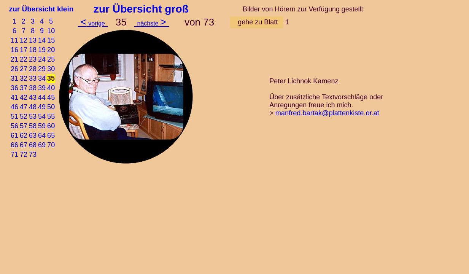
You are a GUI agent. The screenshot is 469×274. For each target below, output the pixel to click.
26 (14, 69)
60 (51, 126)
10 (51, 31)
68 (33, 145)
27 (23, 69)
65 (51, 135)
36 (14, 88)
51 (14, 116)
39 (42, 88)
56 (14, 126)
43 (33, 97)
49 (42, 107)
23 (33, 59)
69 (42, 145)
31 (14, 78)
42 (23, 97)
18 (33, 50)
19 (42, 50)
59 (42, 126)
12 (23, 40)
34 (42, 78)
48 (33, 107)
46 (14, 107)
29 (42, 69)
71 (14, 154)
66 (14, 145)
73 (33, 154)
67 (23, 145)
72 (23, 154)
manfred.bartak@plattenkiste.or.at (327, 113)
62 (23, 135)
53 (33, 116)
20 (51, 50)
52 (23, 116)
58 (33, 126)
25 (51, 59)
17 (23, 50)
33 (33, 78)
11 (14, 40)
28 (33, 69)
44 (42, 97)
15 (51, 40)
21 (14, 59)
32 (23, 78)
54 (42, 116)
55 (51, 116)
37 (23, 88)
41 (14, 97)
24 (42, 59)
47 (23, 107)
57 (23, 126)
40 (51, 88)
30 (51, 69)
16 (14, 50)
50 (51, 107)
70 (51, 145)
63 (33, 135)
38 (33, 88)
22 (23, 59)
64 (42, 135)
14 (42, 40)
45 (51, 97)
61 (14, 135)
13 (33, 40)
